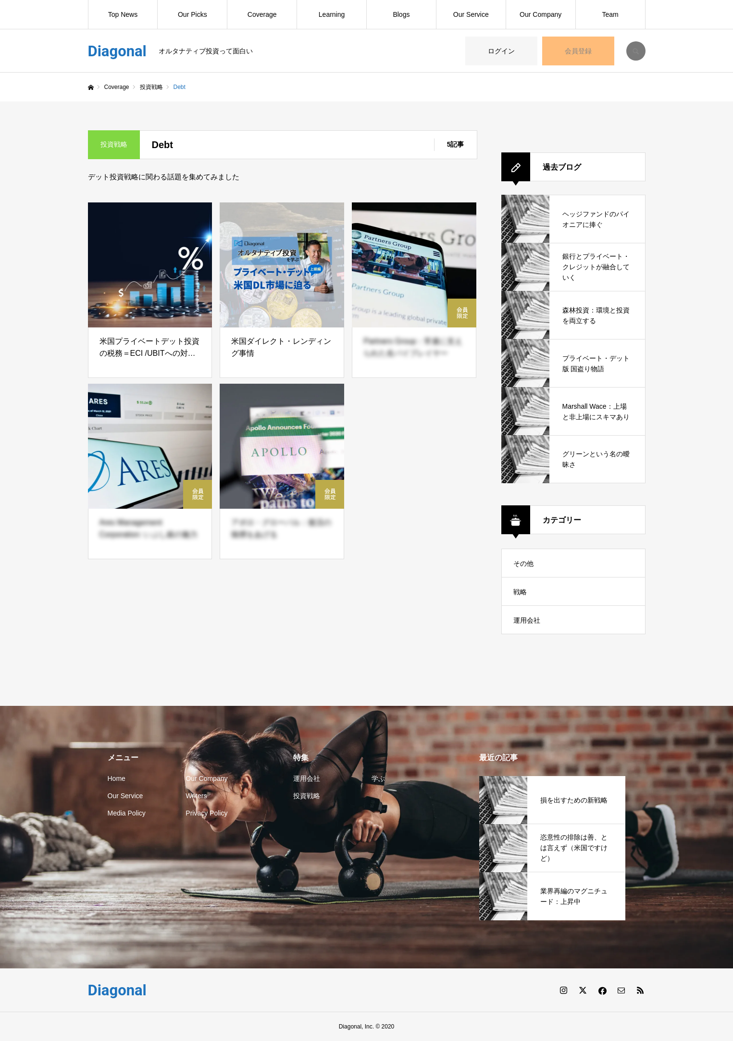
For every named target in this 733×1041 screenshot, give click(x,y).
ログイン (501, 51)
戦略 (520, 592)
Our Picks (192, 14)
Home (116, 778)
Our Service (471, 14)
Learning (332, 14)
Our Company (540, 14)
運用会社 (526, 620)
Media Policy (127, 813)
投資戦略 (306, 796)
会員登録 (578, 51)
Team (610, 14)
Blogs (401, 14)
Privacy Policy (206, 813)
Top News (122, 14)
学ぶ (378, 778)
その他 (523, 563)
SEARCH (636, 51)
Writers (196, 796)
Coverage (262, 14)
